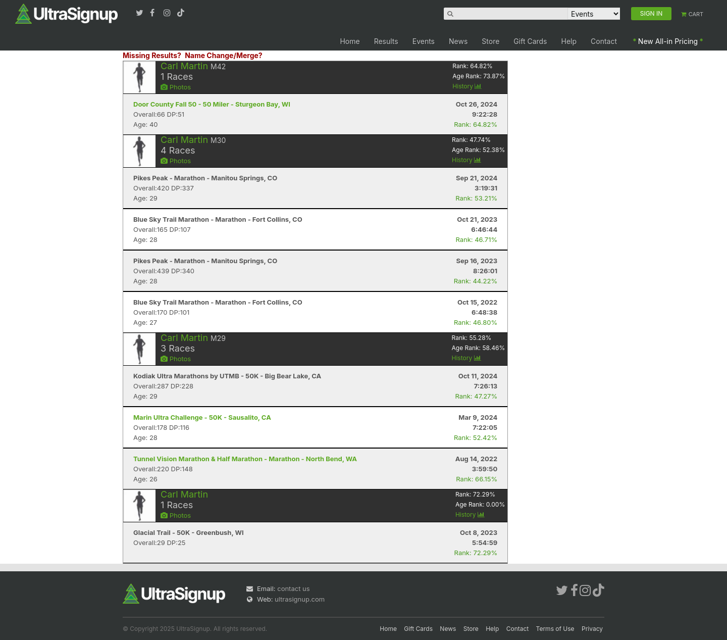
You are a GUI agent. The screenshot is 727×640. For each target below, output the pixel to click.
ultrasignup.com (300, 599)
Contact (604, 41)
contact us (293, 588)
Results (386, 41)
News (458, 41)
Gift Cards (530, 41)
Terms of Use (555, 628)
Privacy (592, 628)
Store (490, 41)
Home (349, 41)
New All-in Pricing (668, 41)
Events (423, 41)
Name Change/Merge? (224, 55)
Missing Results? (152, 55)
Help (569, 41)
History (467, 86)
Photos (176, 87)
